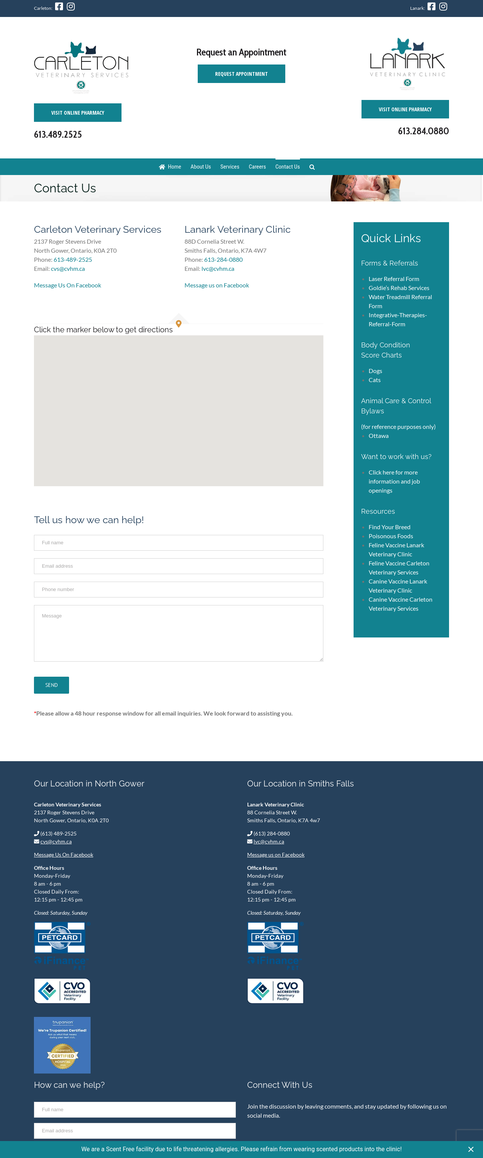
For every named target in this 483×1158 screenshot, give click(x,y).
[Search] (312, 166)
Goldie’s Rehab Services (399, 287)
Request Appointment (241, 73)
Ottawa (379, 435)
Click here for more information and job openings (394, 481)
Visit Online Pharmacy (77, 112)
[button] (179, 404)
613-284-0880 (223, 259)
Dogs (375, 370)
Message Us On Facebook (67, 285)
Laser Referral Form (394, 278)
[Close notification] (470, 1150)
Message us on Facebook (217, 285)
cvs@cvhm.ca (56, 841)
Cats (375, 379)
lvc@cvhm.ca (269, 841)
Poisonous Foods (391, 535)
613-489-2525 (73, 259)
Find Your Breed (390, 526)
